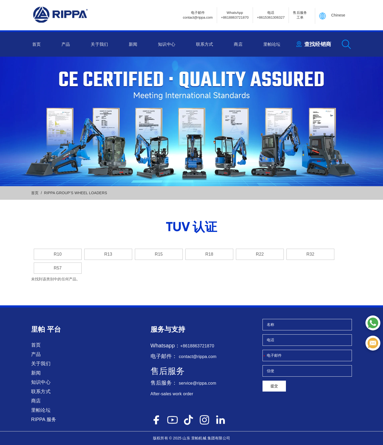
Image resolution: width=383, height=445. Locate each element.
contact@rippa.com (197, 356)
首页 (36, 44)
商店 (238, 44)
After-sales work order (172, 394)
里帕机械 (198, 438)
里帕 (38, 329)
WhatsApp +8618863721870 (235, 15)
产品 (65, 44)
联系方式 (204, 44)
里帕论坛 (272, 44)
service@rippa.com (197, 383)
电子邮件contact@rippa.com (198, 15)
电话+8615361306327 (271, 15)
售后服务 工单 (300, 15)
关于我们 (99, 44)
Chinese (338, 15)
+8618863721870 (197, 346)
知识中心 (166, 44)
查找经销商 (317, 44)
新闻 (133, 44)
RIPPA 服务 (43, 419)
